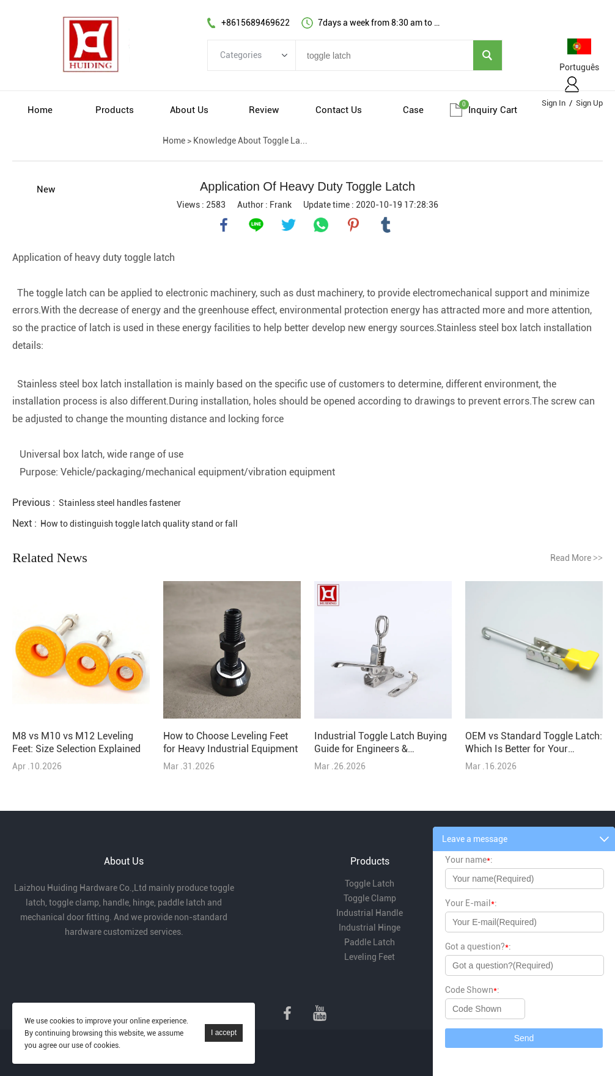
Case (413, 109)
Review (264, 109)
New (46, 189)
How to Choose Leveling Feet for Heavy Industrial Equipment (230, 742)
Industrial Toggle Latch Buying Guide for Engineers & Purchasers (380, 742)
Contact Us (338, 109)
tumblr (386, 225)
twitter (288, 225)
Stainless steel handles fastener (120, 503)
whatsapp (321, 225)
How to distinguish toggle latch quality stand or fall (139, 524)
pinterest (353, 225)
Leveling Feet (369, 957)
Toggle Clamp (370, 898)
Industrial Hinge (369, 927)
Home (40, 109)
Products (114, 109)
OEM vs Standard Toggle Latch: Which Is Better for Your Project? (533, 742)
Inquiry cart (492, 109)
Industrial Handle (369, 913)
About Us (189, 109)
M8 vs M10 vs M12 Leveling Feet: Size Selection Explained (76, 742)
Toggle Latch (369, 883)
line (256, 225)
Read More (576, 558)
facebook (224, 225)
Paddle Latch (369, 942)
